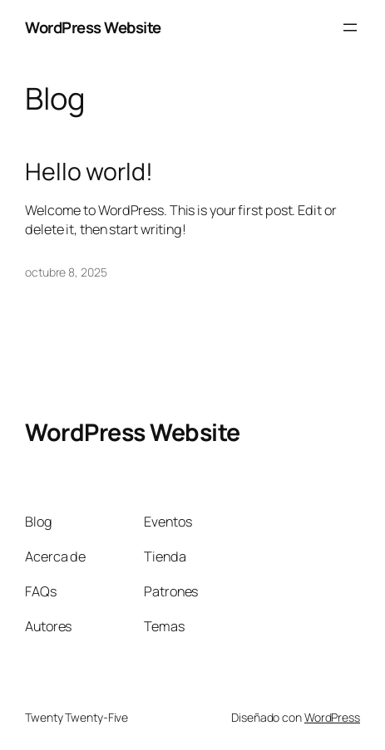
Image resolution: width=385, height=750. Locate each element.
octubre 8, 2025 (66, 272)
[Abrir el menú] (350, 27)
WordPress (332, 717)
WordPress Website (93, 27)
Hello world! (89, 172)
